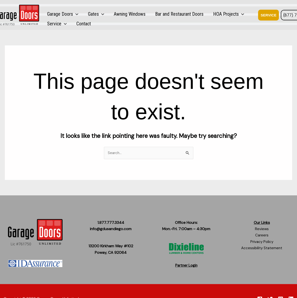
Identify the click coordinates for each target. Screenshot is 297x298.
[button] (72, 14)
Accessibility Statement (262, 248)
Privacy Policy (262, 241)
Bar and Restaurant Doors (157, 14)
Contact (249, 14)
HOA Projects (200, 14)
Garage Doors (59, 14)
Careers (262, 235)
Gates (87, 14)
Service (229, 14)
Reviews (262, 229)
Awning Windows (114, 14)
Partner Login (186, 265)
